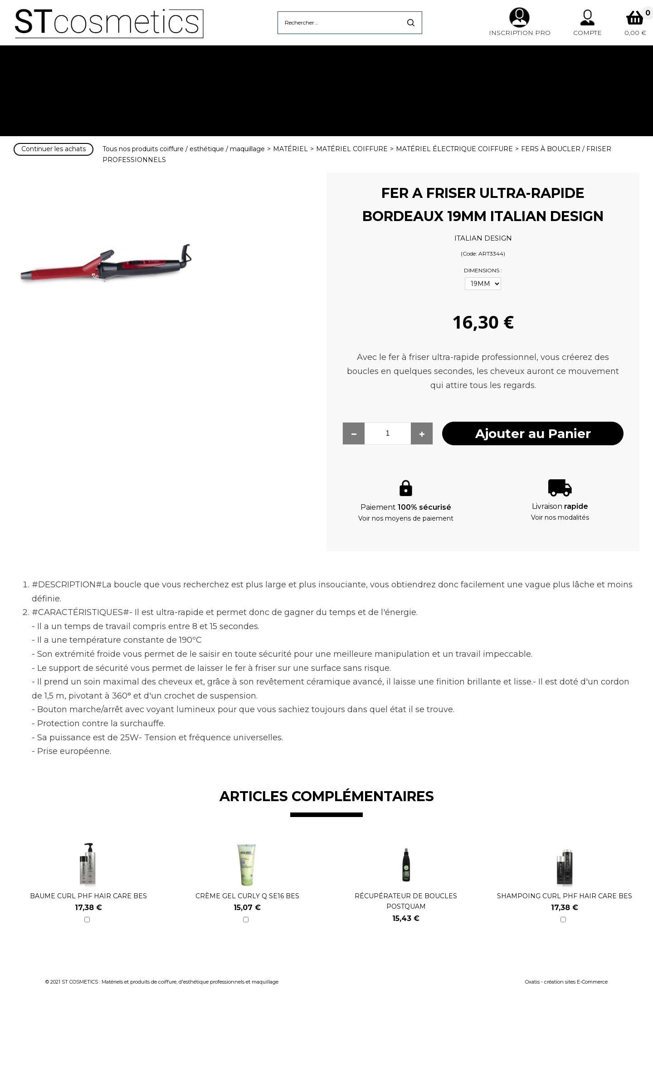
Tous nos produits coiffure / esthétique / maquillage (183, 149)
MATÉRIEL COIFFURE (352, 149)
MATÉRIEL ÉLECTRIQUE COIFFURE (454, 149)
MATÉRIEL (290, 149)
